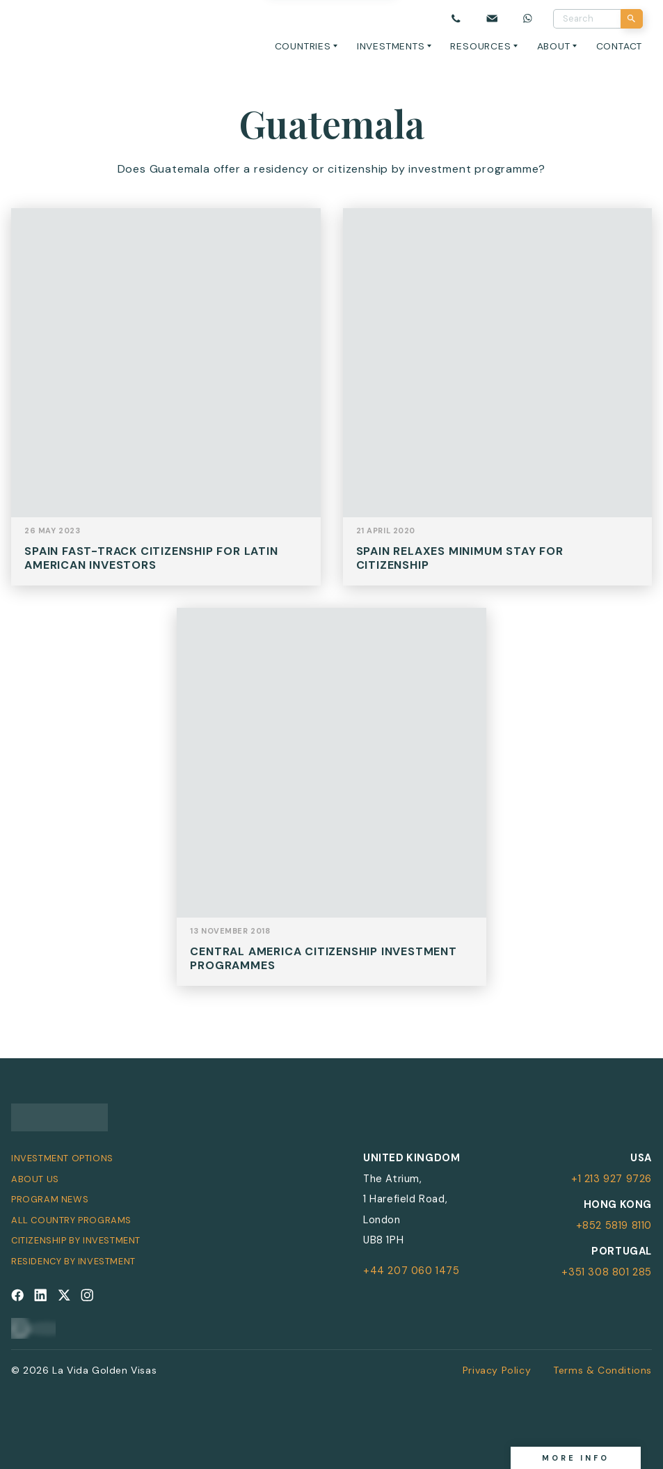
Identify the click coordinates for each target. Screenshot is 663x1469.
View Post (166, 408)
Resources (480, 46)
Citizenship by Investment (76, 1240)
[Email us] (491, 19)
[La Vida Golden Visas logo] (60, 29)
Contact (619, 46)
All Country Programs (71, 1220)
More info (575, 1458)
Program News (49, 1199)
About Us (35, 1179)
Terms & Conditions (602, 1370)
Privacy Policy (497, 1370)
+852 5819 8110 (614, 1225)
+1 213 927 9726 (611, 1179)
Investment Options (62, 1158)
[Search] (632, 19)
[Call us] (456, 19)
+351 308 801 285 (606, 1272)
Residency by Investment (73, 1261)
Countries (303, 46)
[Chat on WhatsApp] (528, 19)
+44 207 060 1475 (411, 1271)
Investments (391, 46)
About (553, 46)
